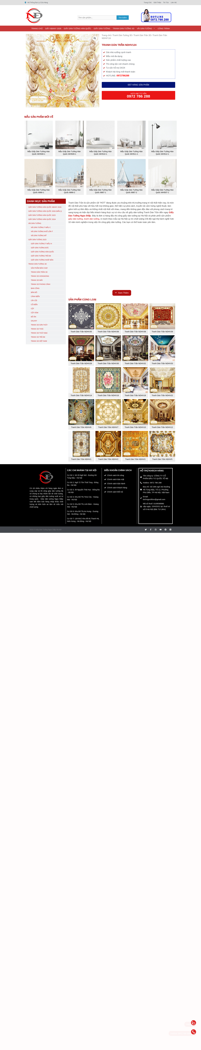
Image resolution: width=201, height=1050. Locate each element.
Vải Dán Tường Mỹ (38, 235)
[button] (95, 38)
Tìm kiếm (123, 17)
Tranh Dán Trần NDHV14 (81, 395)
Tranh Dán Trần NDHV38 (135, 331)
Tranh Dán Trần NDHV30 (108, 363)
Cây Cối (34, 300)
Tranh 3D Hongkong (40, 276)
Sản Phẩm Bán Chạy (39, 268)
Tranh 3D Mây (37, 280)
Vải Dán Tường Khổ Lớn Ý (42, 231)
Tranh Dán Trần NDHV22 (162, 395)
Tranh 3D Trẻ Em (38, 337)
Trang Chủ (37, 28)
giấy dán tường (75, 219)
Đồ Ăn (33, 316)
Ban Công (35, 288)
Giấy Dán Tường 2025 (37, 239)
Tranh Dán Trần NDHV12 (162, 427)
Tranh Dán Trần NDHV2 (108, 459)
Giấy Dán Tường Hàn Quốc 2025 (42, 215)
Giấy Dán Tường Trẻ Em (41, 256)
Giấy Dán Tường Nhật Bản (42, 260)
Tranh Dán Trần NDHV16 (108, 395)
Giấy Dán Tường (102, 28)
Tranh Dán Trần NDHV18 (135, 395)
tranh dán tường (91, 219)
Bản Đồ (34, 292)
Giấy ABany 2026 (53, 28)
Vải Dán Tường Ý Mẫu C (41, 227)
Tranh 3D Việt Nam (39, 341)
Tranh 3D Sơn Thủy (39, 325)
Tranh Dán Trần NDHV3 (135, 459)
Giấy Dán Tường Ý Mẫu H (41, 243)
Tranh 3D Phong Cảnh (40, 284)
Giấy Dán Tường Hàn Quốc (77, 28)
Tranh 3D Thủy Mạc (39, 333)
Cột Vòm (34, 312)
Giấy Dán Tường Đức (40, 247)
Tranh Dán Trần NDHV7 (108, 427)
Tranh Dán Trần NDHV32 (135, 363)
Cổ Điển (34, 304)
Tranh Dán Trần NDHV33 (162, 363)
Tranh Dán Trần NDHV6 (81, 427)
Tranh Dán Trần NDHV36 (108, 331)
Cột (32, 308)
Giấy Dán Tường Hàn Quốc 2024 (42, 219)
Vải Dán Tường (146, 28)
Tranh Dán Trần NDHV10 (135, 427)
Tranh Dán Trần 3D (142, 35)
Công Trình (164, 28)
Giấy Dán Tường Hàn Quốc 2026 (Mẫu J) (45, 211)
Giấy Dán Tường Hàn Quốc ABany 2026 (44, 207)
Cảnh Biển (35, 296)
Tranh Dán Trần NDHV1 (81, 459)
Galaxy (34, 321)
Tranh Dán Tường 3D (123, 28)
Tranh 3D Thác (37, 329)
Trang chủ (106, 35)
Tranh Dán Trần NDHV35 (81, 331)
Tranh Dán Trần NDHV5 (162, 459)
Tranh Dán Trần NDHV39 (162, 331)
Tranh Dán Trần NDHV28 (81, 363)
